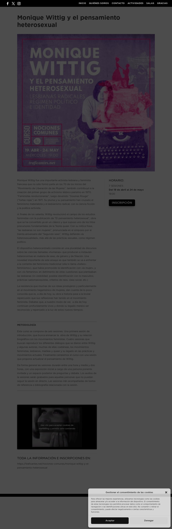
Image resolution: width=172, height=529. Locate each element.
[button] (166, 492)
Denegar (149, 521)
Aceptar (109, 521)
